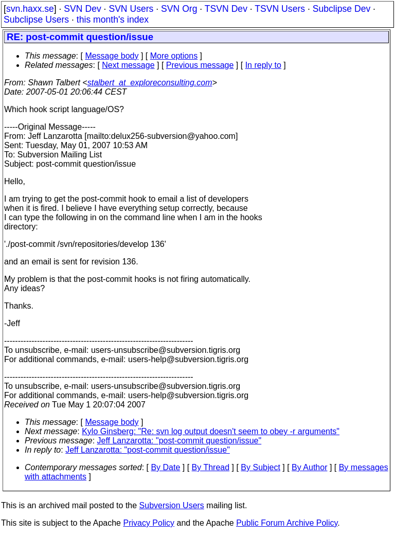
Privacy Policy (148, 523)
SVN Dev (82, 9)
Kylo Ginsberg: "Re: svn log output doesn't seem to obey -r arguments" (210, 431)
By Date (165, 467)
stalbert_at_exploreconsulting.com (149, 82)
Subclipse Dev (341, 9)
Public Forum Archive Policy (286, 523)
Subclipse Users (36, 19)
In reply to (263, 65)
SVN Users (131, 9)
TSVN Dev (226, 9)
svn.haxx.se (30, 9)
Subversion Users (171, 505)
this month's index (113, 19)
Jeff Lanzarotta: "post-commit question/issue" (179, 440)
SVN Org (179, 9)
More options (174, 55)
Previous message (200, 65)
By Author (309, 467)
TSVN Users (280, 9)
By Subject (260, 467)
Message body (111, 55)
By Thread (211, 467)
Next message (128, 65)
